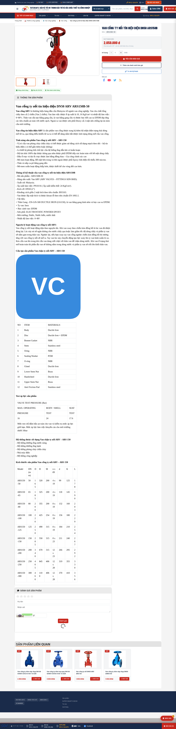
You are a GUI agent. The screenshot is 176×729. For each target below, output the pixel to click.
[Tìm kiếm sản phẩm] (122, 8)
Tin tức (64, 704)
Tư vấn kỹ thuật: (131, 71)
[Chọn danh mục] (101, 8)
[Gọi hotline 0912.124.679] (145, 9)
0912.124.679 (154, 15)
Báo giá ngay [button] (153, 2)
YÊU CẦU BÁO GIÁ (131, 59)
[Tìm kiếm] (137, 8)
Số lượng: (105, 53)
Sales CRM (155, 9)
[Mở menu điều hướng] (17, 8)
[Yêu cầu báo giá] (167, 718)
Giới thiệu (65, 707)
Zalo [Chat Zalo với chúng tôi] (141, 2)
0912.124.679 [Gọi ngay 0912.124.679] (132, 2)
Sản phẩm (65, 698)
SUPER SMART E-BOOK (69, 701)
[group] (57, 50)
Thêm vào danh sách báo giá (131, 65)
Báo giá (36, 679)
